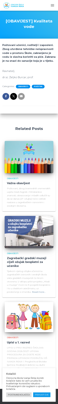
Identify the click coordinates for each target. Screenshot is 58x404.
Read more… (39, 292)
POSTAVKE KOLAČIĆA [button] (19, 394)
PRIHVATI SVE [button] (42, 394)
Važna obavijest (18, 183)
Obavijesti (23, 86)
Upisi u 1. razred (18, 342)
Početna (38, 86)
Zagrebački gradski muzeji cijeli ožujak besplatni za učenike (26, 262)
